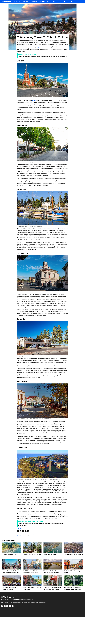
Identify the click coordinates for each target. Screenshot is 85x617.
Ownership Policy (42, 602)
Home (2, 602)
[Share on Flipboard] (18, 531)
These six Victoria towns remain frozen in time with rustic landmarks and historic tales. (41, 524)
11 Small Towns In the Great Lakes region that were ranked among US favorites (11, 572)
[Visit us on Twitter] (7, 606)
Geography (33, 1)
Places (32, 535)
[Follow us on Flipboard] (2, 606)
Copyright (15, 602)
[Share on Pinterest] (26, 531)
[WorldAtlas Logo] (6, 1)
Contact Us (6, 602)
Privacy (10, 602)
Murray (34, 100)
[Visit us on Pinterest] (10, 606)
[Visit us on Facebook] (5, 606)
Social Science (51, 1)
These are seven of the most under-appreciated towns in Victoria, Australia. (42, 56)
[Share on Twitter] (23, 531)
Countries (25, 1)
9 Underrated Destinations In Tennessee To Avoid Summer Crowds (72, 589)
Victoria (40, 48)
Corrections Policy (34, 602)
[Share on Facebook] (21, 531)
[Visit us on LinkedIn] (13, 606)
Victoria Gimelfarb (20, 535)
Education (42, 1)
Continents (16, 1)
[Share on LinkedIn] (28, 531)
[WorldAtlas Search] (83, 1)
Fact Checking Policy (26, 602)
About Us (19, 602)
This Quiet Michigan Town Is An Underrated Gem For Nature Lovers (52, 572)
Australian (38, 298)
